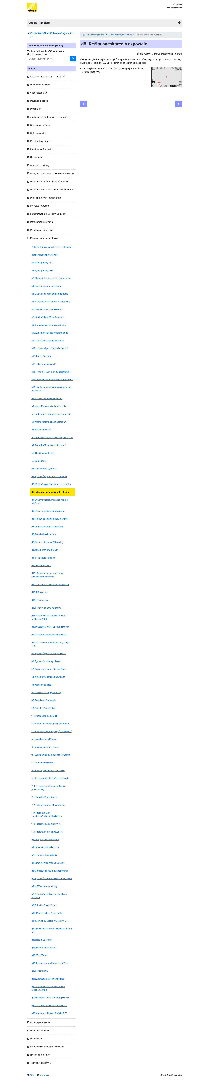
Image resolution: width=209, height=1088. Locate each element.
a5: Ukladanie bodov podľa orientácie (49, 294)
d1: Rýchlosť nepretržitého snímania (49, 476)
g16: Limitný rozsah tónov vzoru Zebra (50, 963)
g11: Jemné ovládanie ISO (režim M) (49, 921)
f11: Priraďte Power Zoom (44, 797)
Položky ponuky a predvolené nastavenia (51, 247)
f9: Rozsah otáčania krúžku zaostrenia (50, 778)
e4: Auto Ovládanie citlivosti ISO (48, 677)
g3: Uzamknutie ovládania (44, 855)
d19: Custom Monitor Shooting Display (50, 627)
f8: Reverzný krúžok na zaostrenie (48, 770)
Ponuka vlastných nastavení (121, 35)
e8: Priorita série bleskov (43, 708)
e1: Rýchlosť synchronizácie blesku (48, 653)
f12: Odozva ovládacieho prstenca (48, 805)
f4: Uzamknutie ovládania (43, 739)
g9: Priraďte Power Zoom (43, 905)
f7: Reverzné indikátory (42, 762)
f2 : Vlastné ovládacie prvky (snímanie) (50, 723)
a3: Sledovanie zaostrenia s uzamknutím (51, 278)
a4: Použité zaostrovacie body (46, 286)
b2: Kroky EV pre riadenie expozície (48, 406)
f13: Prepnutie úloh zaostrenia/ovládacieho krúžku (46, 814)
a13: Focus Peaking (41, 356)
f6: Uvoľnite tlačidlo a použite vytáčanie (50, 755)
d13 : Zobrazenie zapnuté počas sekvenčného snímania (47, 575)
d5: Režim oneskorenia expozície (47, 511)
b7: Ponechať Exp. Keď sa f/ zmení (48, 445)
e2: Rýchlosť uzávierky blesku (45, 661)
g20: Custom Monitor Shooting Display (50, 997)
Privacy (32, 1075)
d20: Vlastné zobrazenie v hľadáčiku (49, 634)
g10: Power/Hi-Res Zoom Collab (47, 913)
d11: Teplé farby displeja (43, 557)
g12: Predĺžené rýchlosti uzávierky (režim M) (51, 930)
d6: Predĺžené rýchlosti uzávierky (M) (49, 518)
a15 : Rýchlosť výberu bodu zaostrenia (50, 371)
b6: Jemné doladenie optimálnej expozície (52, 437)
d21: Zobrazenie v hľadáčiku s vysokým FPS (50, 644)
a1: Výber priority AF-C (42, 262)
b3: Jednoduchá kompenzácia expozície (51, 414)
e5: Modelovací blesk (41, 684)
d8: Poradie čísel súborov (43, 534)
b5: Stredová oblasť (41, 429)
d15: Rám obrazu (39, 592)
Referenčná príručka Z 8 (97, 35)
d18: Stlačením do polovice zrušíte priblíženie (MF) (48, 617)
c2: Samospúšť (38, 461)
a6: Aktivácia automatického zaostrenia (50, 301)
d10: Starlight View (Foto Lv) (45, 550)
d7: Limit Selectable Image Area (47, 526)
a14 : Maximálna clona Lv (43, 364)
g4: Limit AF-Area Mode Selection (47, 863)
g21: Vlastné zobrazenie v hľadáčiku (49, 1005)
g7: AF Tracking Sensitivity (44, 886)
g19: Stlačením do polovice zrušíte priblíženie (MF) (48, 988)
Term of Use (44, 1075)
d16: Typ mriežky (39, 600)
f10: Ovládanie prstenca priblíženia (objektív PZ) (48, 788)
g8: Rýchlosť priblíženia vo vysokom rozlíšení (49, 896)
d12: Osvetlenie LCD (41, 565)
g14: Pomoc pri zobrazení (44, 947)
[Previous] (83, 104)
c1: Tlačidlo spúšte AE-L (43, 453)
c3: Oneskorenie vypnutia (43, 468)
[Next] (178, 104)
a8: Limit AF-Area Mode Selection (47, 317)
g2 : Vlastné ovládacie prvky (45, 847)
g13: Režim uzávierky (41, 939)
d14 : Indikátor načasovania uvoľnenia (50, 584)
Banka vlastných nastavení (44, 255)
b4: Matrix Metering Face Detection (48, 422)
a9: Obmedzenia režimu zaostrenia (48, 325)
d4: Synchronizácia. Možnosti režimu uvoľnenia (49, 502)
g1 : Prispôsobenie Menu (45, 839)
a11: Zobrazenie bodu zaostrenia (47, 340)
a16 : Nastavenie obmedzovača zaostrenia (52, 379)
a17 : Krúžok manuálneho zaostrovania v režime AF (51, 389)
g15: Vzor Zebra (39, 955)
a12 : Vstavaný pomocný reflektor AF (49, 348)
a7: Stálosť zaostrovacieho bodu (47, 309)
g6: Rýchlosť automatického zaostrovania (51, 878)
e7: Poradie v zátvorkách (43, 700)
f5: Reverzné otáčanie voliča (45, 747)
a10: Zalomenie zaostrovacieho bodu (49, 332)
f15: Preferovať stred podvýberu (47, 831)
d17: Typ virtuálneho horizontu (46, 608)
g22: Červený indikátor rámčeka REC (49, 1013)
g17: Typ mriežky (39, 971)
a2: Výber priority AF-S (42, 270)
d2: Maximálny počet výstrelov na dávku (51, 484)
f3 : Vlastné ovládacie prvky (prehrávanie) (51, 731)
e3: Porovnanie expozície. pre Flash (48, 669)
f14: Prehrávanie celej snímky (45, 824)
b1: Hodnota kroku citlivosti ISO (46, 398)
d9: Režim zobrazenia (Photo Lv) (47, 542)
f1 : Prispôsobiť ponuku (44, 716)
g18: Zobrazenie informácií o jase (47, 978)
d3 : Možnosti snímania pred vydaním (50, 492)
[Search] (48, 58)
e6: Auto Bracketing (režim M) (46, 692)
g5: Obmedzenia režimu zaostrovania (49, 870)
